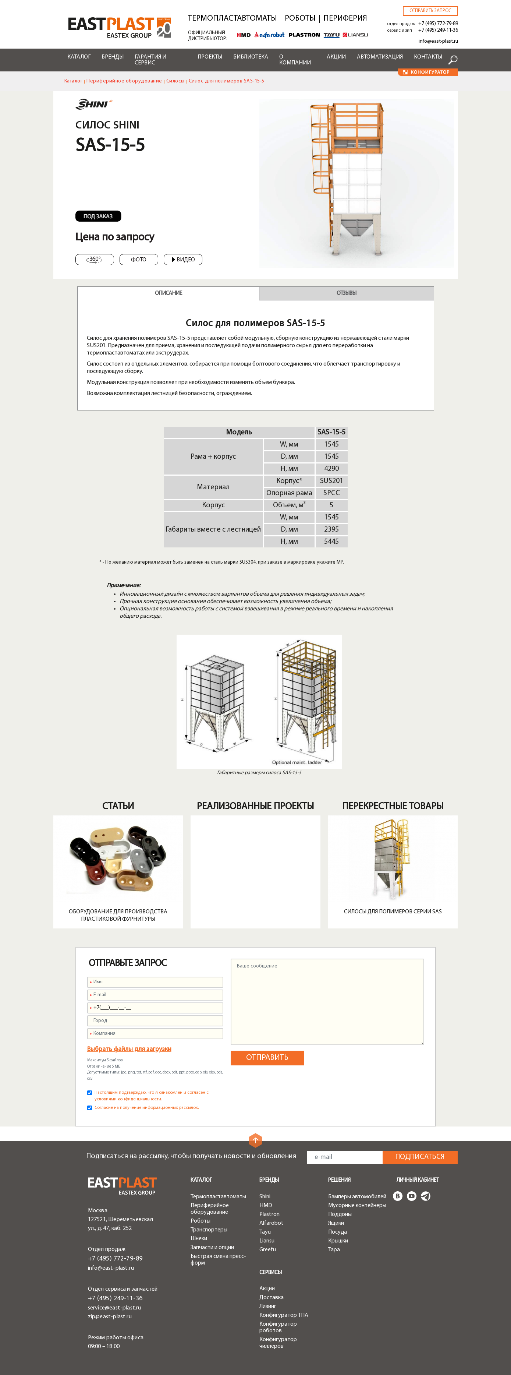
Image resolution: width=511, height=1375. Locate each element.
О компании (295, 60)
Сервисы (270, 1273)
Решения (339, 1180)
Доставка (271, 1298)
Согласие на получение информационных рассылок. (147, 1108)
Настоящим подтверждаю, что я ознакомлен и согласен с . (152, 1095)
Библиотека (250, 57)
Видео (183, 260)
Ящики (336, 1223)
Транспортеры (209, 1230)
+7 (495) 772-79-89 (438, 24)
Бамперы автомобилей (357, 1197)
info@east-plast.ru (438, 41)
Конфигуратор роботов (278, 1327)
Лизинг (267, 1306)
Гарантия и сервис (150, 60)
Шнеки (199, 1239)
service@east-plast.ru (114, 1308)
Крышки (338, 1241)
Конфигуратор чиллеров (278, 1343)
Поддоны (340, 1214)
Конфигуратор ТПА (283, 1315)
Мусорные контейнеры (357, 1206)
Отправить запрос (430, 10)
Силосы (175, 81)
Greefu (267, 1250)
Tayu (265, 1232)
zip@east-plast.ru (110, 1317)
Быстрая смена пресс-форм (218, 1260)
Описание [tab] (168, 293)
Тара (334, 1250)
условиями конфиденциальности (128, 1099)
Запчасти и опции (212, 1248)
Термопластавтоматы (232, 19)
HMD (265, 1206)
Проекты (210, 57)
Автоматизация (380, 57)
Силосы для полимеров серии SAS (393, 912)
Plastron (269, 1214)
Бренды (113, 57)
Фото (138, 260)
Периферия (345, 19)
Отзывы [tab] (346, 293)
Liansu (266, 1241)
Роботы (300, 19)
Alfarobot (271, 1223)
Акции (336, 57)
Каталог (79, 57)
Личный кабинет (418, 1180)
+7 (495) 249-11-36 (438, 30)
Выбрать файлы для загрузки (129, 1049)
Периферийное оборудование (124, 81)
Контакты (428, 57)
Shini (264, 1197)
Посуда (337, 1232)
